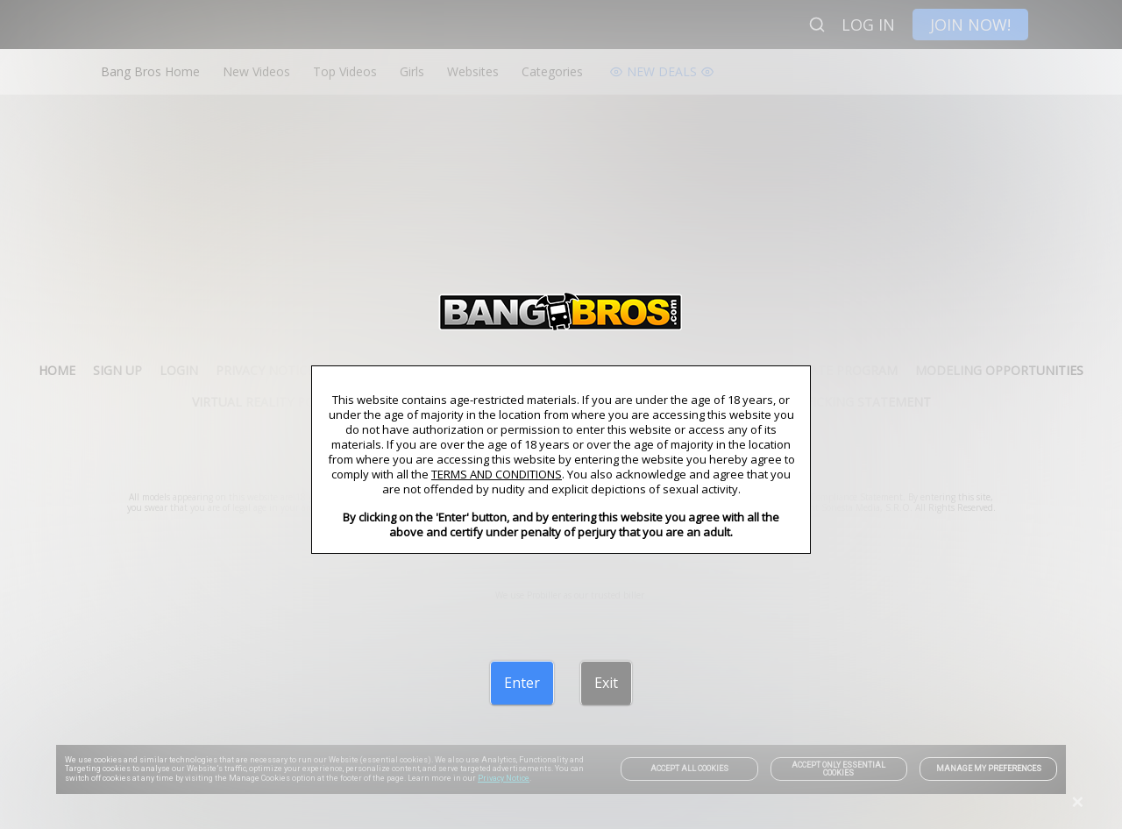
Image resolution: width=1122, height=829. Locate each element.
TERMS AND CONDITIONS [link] (496, 474)
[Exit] (606, 683)
